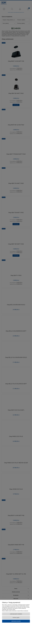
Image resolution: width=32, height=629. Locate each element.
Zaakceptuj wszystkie (16, 621)
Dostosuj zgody (16, 617)
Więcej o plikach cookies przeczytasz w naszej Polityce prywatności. (15, 610)
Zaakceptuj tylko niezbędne (16, 613)
